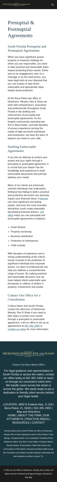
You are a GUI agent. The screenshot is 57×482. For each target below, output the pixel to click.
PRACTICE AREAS (37, 419)
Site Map (28, 477)
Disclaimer (47, 474)
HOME (12, 415)
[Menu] (51, 4)
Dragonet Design (34, 474)
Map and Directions (28, 411)
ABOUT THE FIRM (29, 415)
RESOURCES (21, 422)
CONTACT (38, 422)
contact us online (17, 329)
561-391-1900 (32, 326)
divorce (44, 198)
